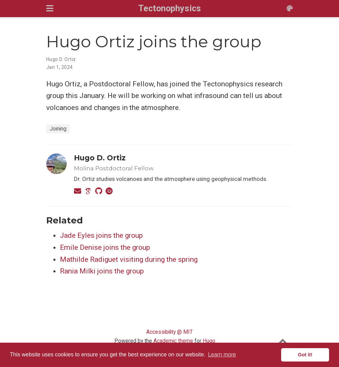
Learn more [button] (222, 354)
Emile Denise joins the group (105, 247)
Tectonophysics (169, 8)
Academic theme (173, 341)
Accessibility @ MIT (169, 332)
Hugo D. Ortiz (61, 59)
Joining (58, 128)
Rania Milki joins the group (102, 271)
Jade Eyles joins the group (101, 235)
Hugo (209, 341)
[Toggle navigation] (49, 8)
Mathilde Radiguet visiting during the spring (129, 259)
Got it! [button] (305, 354)
